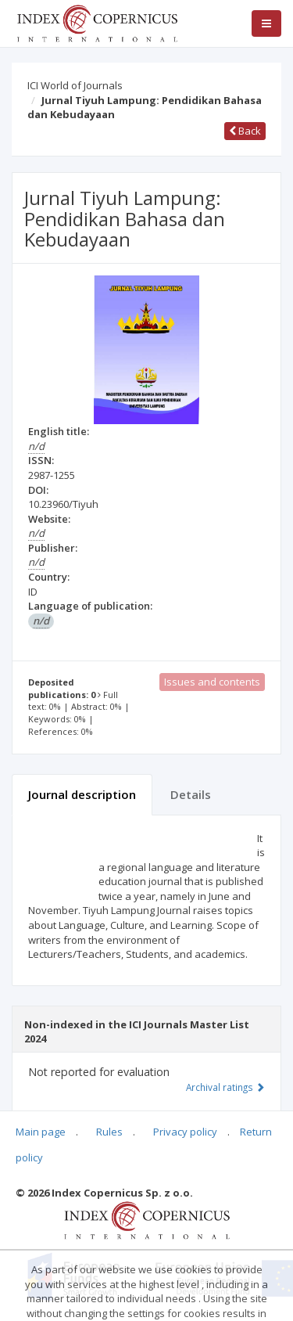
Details (190, 794)
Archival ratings (225, 1087)
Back (245, 131)
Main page (41, 1132)
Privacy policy (185, 1132)
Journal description (82, 794)
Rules (109, 1132)
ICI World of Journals (75, 85)
